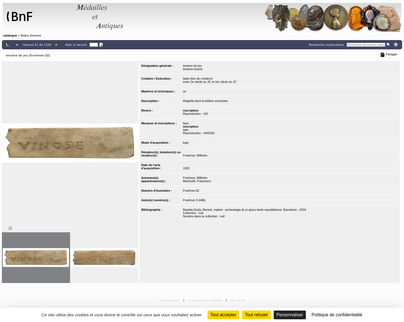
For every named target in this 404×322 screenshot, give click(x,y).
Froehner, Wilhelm (195, 155)
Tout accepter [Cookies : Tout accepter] (223, 314)
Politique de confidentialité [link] (337, 314)
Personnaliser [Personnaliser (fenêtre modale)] (289, 314)
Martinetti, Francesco (197, 181)
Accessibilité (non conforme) (205, 300)
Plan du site (238, 300)
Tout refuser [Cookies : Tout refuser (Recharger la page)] (256, 314)
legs (185, 142)
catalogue (10, 35)
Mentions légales (169, 300)
